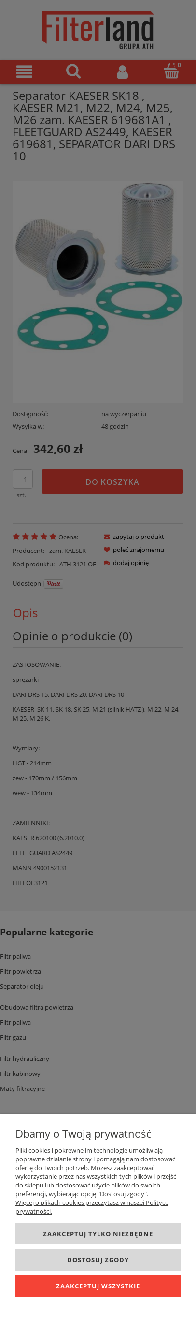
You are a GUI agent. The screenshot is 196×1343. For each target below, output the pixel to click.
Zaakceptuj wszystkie (98, 1286)
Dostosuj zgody (98, 1260)
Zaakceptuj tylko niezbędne (98, 1234)
